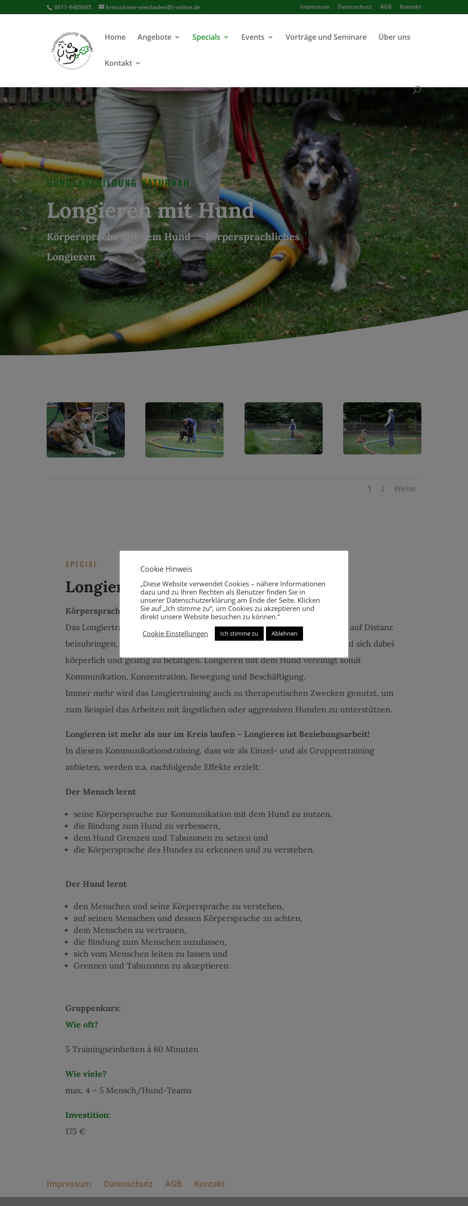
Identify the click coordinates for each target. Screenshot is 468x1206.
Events (253, 38)
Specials (206, 38)
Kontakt (118, 64)
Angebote (154, 38)
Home (115, 38)
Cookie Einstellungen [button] (175, 633)
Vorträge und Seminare (326, 38)
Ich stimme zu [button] (239, 633)
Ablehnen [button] (284, 633)
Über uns (394, 38)
